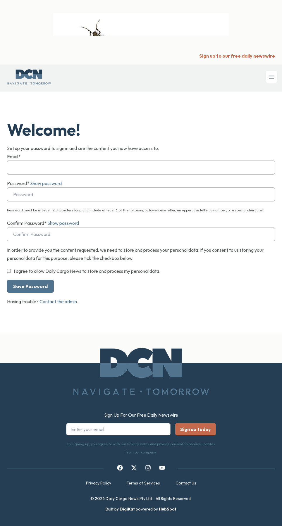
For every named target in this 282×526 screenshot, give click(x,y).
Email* (13, 156)
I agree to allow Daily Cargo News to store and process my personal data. (87, 271)
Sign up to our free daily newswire (237, 56)
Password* (18, 183)
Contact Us (186, 483)
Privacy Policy (98, 483)
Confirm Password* (27, 223)
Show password (46, 183)
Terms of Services (143, 483)
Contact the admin (58, 301)
